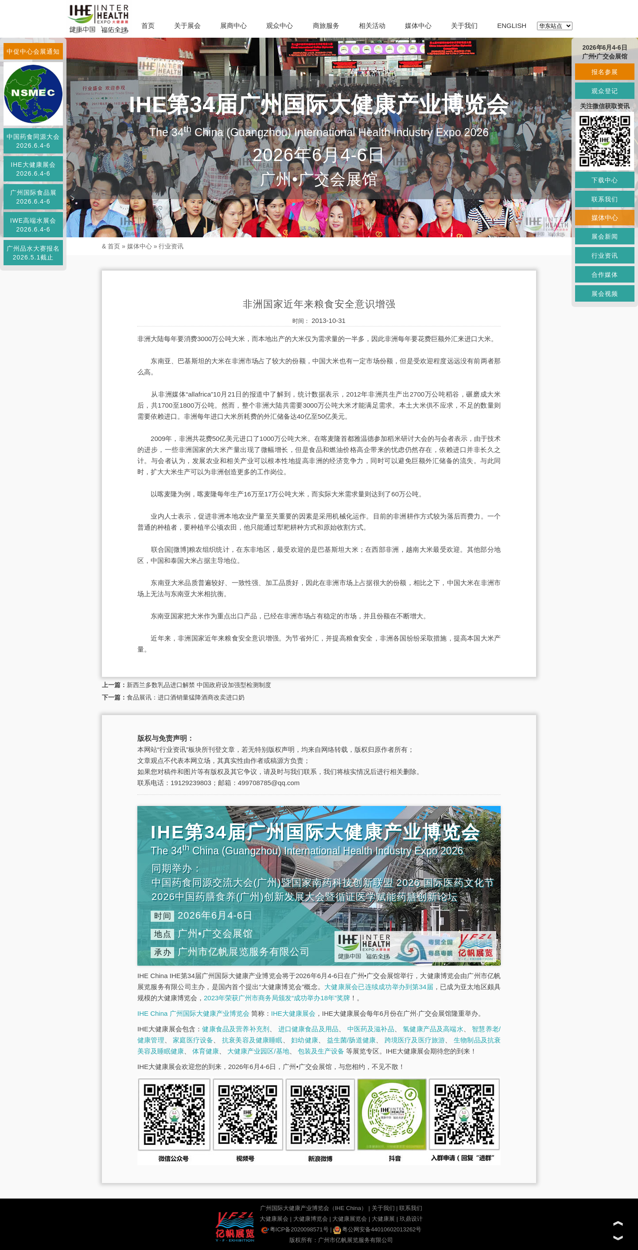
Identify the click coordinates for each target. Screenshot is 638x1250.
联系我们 (410, 1208)
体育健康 (205, 1051)
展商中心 (233, 25)
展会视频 (604, 293)
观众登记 (604, 90)
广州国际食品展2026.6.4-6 (33, 197)
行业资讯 (171, 246)
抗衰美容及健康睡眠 (252, 1040)
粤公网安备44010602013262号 (377, 1229)
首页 (148, 25)
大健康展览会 (349, 1218)
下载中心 (604, 180)
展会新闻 (604, 236)
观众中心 (279, 25)
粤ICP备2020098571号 (295, 1229)
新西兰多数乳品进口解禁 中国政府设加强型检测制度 (199, 684)
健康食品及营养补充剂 (235, 1029)
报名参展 (604, 71)
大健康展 (383, 1218)
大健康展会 (274, 1218)
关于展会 (187, 25)
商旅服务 (326, 25)
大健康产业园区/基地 (258, 1051)
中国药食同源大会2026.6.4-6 (33, 141)
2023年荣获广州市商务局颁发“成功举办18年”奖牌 (277, 998)
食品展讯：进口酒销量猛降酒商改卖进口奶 (186, 697)
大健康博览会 (310, 1218)
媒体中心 (418, 25)
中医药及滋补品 (370, 1029)
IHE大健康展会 (293, 1013)
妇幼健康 (304, 1040)
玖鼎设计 (411, 1218)
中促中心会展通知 (33, 51)
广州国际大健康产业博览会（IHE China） (313, 1208)
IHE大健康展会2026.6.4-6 (33, 169)
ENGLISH (511, 25)
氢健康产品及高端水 (433, 1029)
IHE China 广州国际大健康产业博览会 (193, 1013)
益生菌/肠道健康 (351, 1040)
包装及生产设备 (321, 1051)
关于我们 (464, 25)
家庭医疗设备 (193, 1040)
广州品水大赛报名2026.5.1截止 (33, 253)
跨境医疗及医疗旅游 (415, 1040)
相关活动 (372, 25)
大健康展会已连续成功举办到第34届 (378, 987)
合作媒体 (604, 274)
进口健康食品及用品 (308, 1029)
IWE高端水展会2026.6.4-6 (33, 225)
